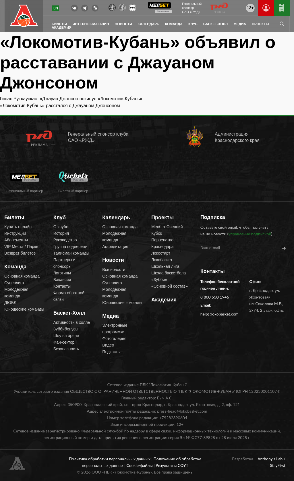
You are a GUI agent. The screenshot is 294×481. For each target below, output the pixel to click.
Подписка (212, 217)
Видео (108, 345)
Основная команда (22, 276)
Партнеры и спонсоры (64, 263)
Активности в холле (71, 322)
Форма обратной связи (68, 296)
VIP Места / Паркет (22, 246)
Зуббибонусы (65, 329)
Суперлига (14, 282)
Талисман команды (71, 253)
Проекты (260, 24)
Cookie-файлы (140, 465)
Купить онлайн (18, 226)
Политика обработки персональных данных (110, 458)
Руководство (65, 240)
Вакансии (62, 279)
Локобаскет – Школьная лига (165, 263)
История (61, 233)
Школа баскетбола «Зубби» (168, 276)
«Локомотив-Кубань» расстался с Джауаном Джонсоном (60, 105)
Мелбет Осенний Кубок (167, 230)
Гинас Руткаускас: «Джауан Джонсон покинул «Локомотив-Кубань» (71, 98)
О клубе (60, 226)
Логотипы (62, 273)
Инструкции (15, 233)
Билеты (59, 24)
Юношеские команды (24, 309)
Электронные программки (114, 328)
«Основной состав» (169, 286)
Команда (174, 24)
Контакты (62, 286)
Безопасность (66, 349)
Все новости (113, 269)
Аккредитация (115, 246)
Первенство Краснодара (162, 243)
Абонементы (16, 240)
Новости (123, 24)
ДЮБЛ (10, 302)
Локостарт (160, 253)
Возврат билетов (20, 253)
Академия (61, 28)
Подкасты (111, 351)
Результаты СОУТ (172, 465)
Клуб (193, 24)
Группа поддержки (70, 246)
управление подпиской (249, 233)
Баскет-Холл (215, 24)
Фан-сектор (64, 342)
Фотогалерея (114, 338)
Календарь (148, 24)
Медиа (239, 24)
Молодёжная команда (16, 292)
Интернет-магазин (91, 24)
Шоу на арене (66, 335)
